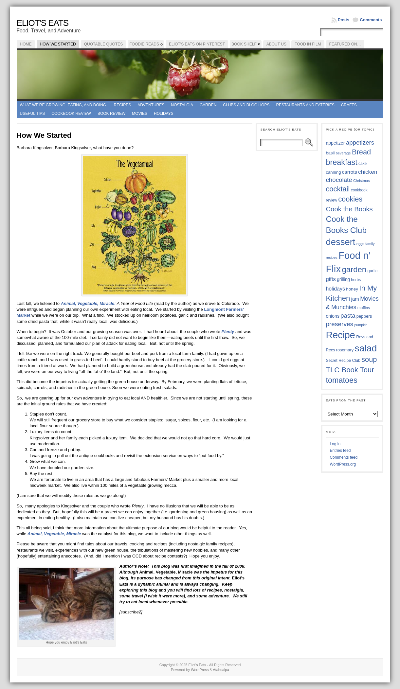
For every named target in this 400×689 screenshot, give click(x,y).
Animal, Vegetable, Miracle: (88, 303)
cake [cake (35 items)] (362, 163)
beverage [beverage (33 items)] (343, 153)
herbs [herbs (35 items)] (356, 279)
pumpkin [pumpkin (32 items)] (360, 325)
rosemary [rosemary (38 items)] (345, 349)
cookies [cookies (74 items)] (350, 199)
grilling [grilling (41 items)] (343, 279)
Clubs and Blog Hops (246, 105)
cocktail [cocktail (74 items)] (338, 189)
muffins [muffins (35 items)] (363, 308)
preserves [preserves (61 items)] (339, 324)
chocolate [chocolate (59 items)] (339, 179)
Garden (208, 105)
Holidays (163, 113)
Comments (371, 19)
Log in (335, 444)
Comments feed (343, 457)
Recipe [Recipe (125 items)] (340, 335)
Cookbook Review (71, 113)
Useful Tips (32, 113)
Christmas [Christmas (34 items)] (361, 181)
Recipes (122, 105)
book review (111, 113)
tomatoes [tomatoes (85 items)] (341, 380)
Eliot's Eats (43, 23)
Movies (139, 113)
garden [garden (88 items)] (354, 269)
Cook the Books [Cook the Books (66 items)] (349, 209)
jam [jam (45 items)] (355, 299)
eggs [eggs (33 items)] (360, 244)
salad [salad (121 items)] (366, 348)
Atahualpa (221, 670)
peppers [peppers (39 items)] (364, 316)
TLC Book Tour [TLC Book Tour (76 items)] (350, 370)
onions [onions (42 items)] (332, 316)
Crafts (349, 105)
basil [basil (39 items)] (330, 152)
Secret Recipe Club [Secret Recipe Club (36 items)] (343, 360)
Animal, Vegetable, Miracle (54, 533)
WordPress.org (343, 464)
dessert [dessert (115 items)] (340, 242)
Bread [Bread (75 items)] (361, 152)
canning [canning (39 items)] (333, 172)
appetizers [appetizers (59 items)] (360, 142)
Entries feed (340, 450)
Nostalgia (182, 105)
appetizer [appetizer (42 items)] (335, 143)
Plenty (228, 331)
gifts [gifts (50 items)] (331, 279)
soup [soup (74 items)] (369, 359)
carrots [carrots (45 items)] (349, 172)
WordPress (200, 670)
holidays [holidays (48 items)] (335, 289)
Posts (343, 19)
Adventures (150, 105)
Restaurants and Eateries (305, 105)
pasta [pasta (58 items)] (347, 315)
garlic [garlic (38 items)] (373, 270)
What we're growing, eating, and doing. (63, 105)
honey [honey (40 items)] (352, 289)
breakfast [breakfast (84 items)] (341, 162)
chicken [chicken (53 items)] (367, 171)
